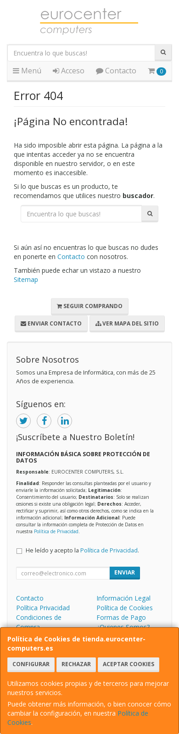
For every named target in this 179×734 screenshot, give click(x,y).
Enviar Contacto (51, 323)
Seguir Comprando (90, 306)
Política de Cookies (124, 607)
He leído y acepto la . (82, 550)
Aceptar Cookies (128, 664)
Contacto (116, 71)
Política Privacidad (43, 607)
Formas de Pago (121, 617)
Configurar (31, 664)
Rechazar (76, 664)
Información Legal (123, 598)
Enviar (124, 572)
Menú (27, 71)
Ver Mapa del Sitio (127, 323)
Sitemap (26, 279)
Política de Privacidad (56, 531)
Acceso (68, 71)
